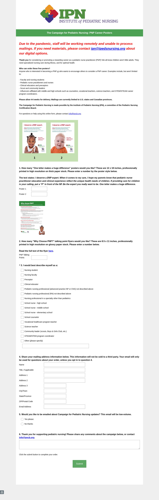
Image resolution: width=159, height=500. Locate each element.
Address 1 (23, 373)
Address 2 (23, 378)
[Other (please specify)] (56, 346)
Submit (79, 459)
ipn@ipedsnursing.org (108, 48)
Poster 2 (22, 194)
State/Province (25, 394)
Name (21, 362)
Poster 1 (22, 189)
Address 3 (23, 383)
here (51, 251)
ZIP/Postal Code (26, 399)
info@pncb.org (75, 114)
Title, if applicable (26, 367)
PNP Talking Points (24, 256)
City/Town (23, 388)
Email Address (25, 404)
